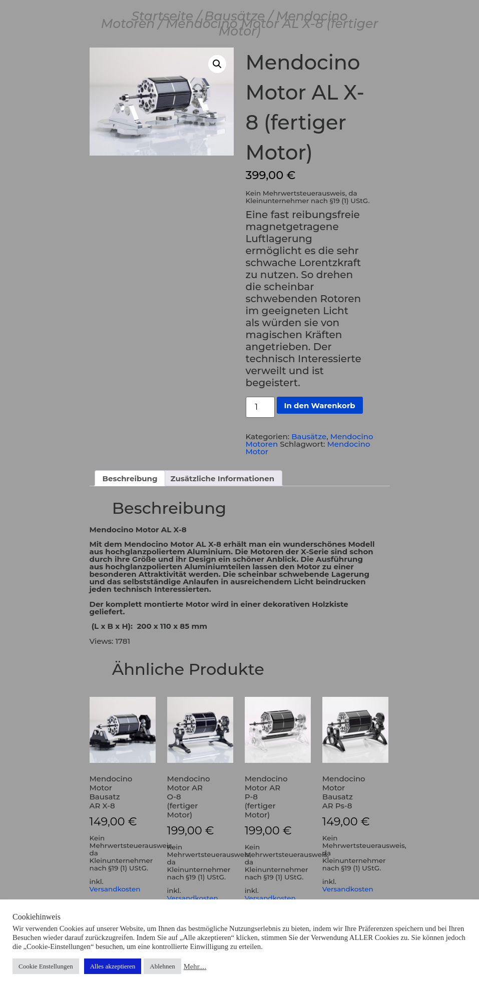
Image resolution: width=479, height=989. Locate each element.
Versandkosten (115, 889)
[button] (217, 64)
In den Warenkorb (319, 405)
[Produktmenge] (260, 407)
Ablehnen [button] (162, 966)
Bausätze (234, 16)
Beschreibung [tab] (130, 478)
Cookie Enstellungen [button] (46, 966)
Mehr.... (195, 966)
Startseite (162, 16)
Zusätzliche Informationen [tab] (223, 478)
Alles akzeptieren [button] (113, 966)
